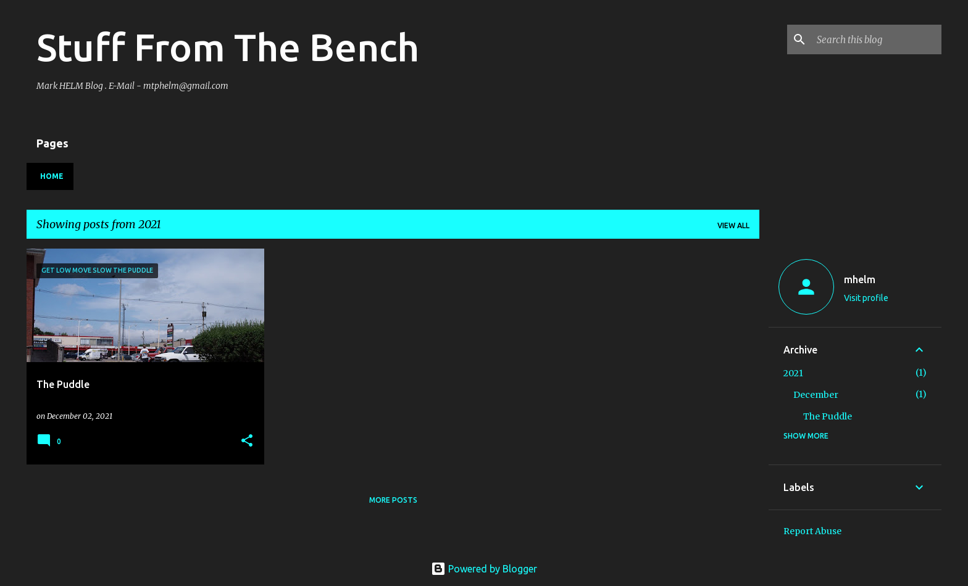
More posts (393, 500)
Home (52, 176)
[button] (247, 441)
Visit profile (866, 298)
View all (733, 225)
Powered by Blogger (484, 568)
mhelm (859, 279)
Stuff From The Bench (227, 46)
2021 (793, 373)
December (815, 394)
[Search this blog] (876, 39)
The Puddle (827, 416)
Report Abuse (812, 531)
